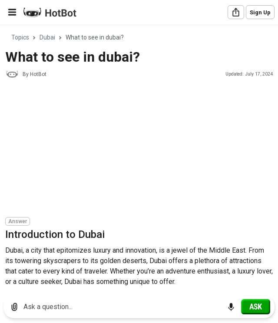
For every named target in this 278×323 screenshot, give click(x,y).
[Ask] (255, 306)
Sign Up (260, 12)
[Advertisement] (141, 149)
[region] (139, 157)
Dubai (47, 37)
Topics (20, 37)
